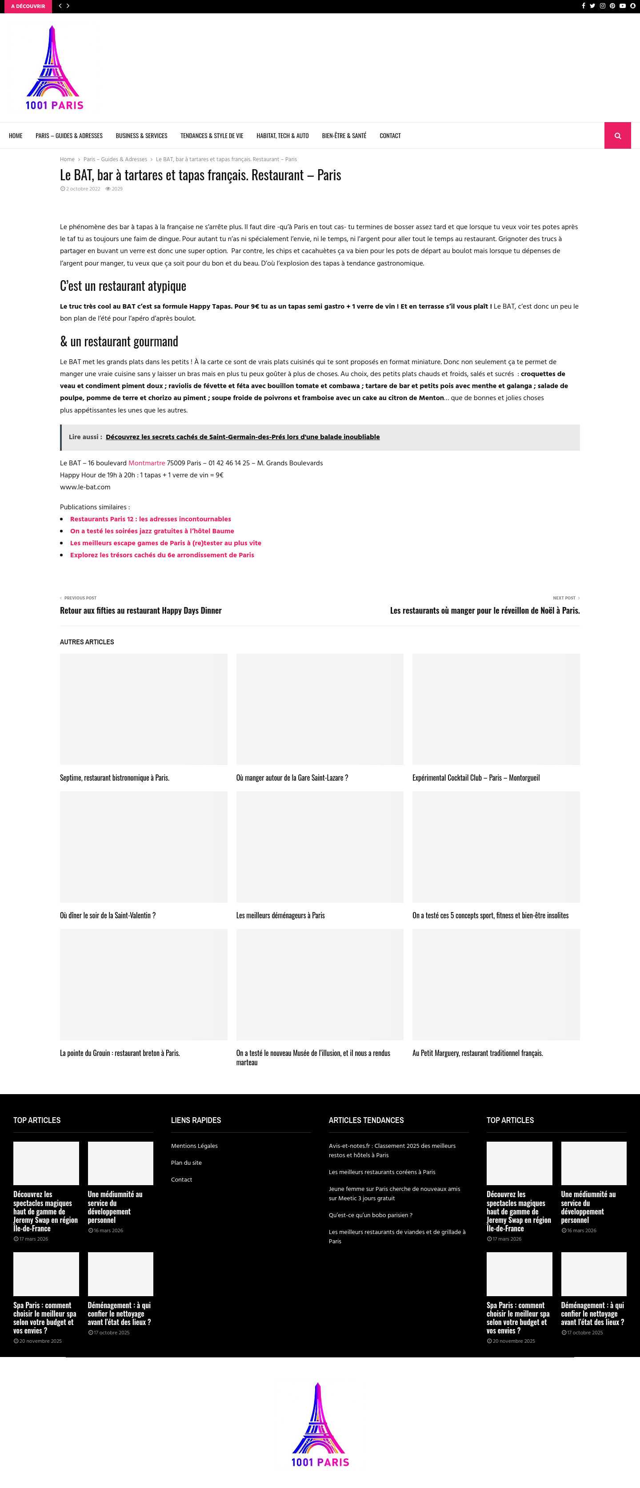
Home (15, 135)
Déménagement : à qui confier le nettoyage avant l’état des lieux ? (119, 1313)
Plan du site (186, 1163)
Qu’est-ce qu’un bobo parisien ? (370, 1215)
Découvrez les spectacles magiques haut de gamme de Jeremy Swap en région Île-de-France (45, 1211)
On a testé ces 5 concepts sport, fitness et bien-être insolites (490, 915)
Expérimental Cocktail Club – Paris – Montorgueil (476, 777)
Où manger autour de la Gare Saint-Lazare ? (292, 777)
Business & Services (142, 135)
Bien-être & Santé (344, 135)
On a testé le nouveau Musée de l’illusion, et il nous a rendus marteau (313, 1057)
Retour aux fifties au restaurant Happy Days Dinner (141, 610)
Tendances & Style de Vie (212, 135)
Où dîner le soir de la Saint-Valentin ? (108, 915)
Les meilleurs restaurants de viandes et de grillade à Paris (397, 1237)
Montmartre (146, 463)
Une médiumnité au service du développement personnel (115, 1207)
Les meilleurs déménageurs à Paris (280, 915)
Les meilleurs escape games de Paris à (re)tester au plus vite (165, 543)
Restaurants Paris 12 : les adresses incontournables (150, 519)
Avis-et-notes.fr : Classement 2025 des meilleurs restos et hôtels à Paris (392, 1151)
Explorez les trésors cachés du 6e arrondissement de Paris (162, 555)
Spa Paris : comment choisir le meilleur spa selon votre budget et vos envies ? (44, 1318)
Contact (390, 135)
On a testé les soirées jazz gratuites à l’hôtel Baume (152, 531)
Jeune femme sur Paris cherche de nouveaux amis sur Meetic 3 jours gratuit (394, 1194)
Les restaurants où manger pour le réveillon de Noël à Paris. (485, 610)
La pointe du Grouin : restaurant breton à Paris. (120, 1053)
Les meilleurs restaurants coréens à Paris (382, 1172)
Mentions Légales (194, 1146)
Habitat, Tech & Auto (283, 135)
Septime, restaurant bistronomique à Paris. (114, 777)
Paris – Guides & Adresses (69, 135)
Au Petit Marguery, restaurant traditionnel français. (477, 1053)
